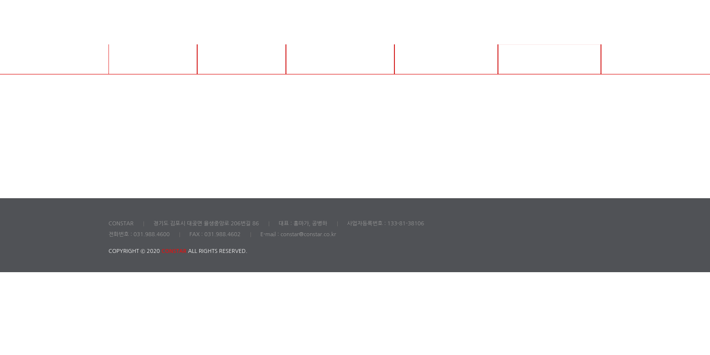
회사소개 (153, 59)
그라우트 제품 (241, 59)
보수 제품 (340, 59)
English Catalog (550, 59)
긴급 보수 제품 (446, 59)
